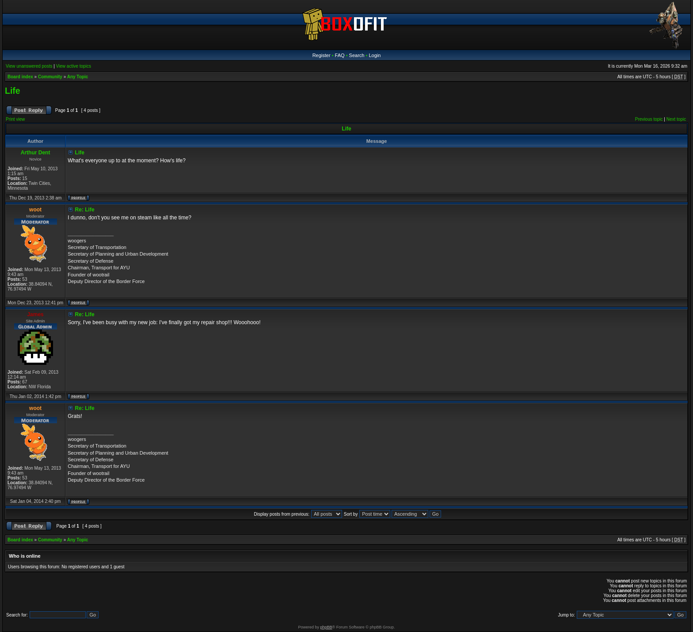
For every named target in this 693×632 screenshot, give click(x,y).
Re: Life (85, 210)
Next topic (676, 119)
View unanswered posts (29, 66)
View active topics (73, 66)
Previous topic (649, 119)
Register (321, 55)
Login (375, 55)
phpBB (326, 627)
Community (50, 76)
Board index (20, 76)
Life (12, 91)
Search (357, 55)
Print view (15, 119)
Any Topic (77, 76)
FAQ (340, 55)
